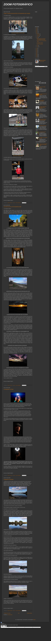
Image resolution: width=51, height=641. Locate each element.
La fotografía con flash (8, 389)
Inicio (18, 613)
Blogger (34, 619)
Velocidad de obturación (42, 125)
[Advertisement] (40, 19)
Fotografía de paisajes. (9, 479)
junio (37, 45)
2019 (37, 50)
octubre (38, 36)
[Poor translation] (5, 626)
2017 (37, 53)
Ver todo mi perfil (41, 61)
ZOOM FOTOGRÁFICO (18, 4)
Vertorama (40, 113)
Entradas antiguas (29, 613)
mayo (37, 46)
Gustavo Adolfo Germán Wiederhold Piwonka (42, 119)
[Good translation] (2, 626)
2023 (37, 31)
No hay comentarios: (18, 202)
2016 (37, 54)
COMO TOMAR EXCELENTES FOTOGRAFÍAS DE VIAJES (17, 13)
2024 (37, 30)
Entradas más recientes (7, 613)
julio (37, 37)
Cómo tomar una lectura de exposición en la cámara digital (43, 144)
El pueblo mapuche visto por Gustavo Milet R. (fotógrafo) (42, 107)
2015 (37, 55)
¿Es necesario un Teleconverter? (41, 100)
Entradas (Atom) (10, 614)
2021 (37, 48)
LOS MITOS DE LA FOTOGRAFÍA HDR (12, 206)
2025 (37, 29)
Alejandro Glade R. (43, 60)
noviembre (38, 35)
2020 (37, 49)
